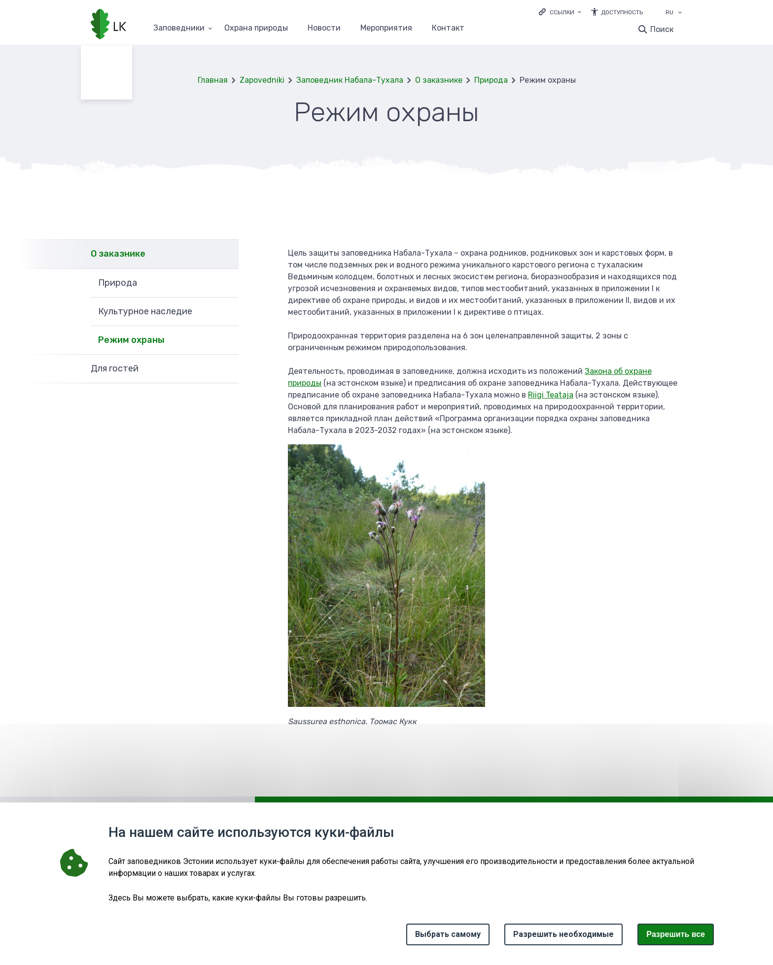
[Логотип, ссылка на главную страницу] (108, 25)
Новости (324, 28)
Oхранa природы (256, 28)
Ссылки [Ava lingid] (562, 12)
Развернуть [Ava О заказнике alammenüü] (226, 253)
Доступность (622, 12)
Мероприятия (386, 28)
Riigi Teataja (550, 394)
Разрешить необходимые (563, 934)
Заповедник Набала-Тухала (349, 80)
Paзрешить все (675, 934)
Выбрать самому (448, 934)
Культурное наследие (145, 311)
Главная (213, 80)
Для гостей (115, 368)
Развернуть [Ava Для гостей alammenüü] (226, 369)
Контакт (448, 28)
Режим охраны (131, 339)
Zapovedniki (262, 80)
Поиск (661, 29)
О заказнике (438, 80)
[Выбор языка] (680, 13)
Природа (491, 80)
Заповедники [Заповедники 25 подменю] (179, 28)
